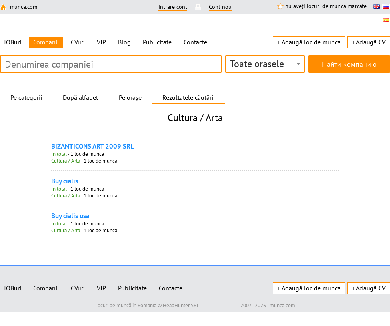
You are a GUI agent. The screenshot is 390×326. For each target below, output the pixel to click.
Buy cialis (64, 181)
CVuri (78, 42)
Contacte (195, 42)
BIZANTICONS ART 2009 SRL (92, 146)
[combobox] (265, 64)
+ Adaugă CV (369, 42)
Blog (124, 42)
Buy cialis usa (70, 215)
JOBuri (12, 42)
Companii (46, 288)
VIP (101, 42)
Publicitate (157, 42)
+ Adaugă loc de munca (309, 42)
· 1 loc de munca (77, 154)
